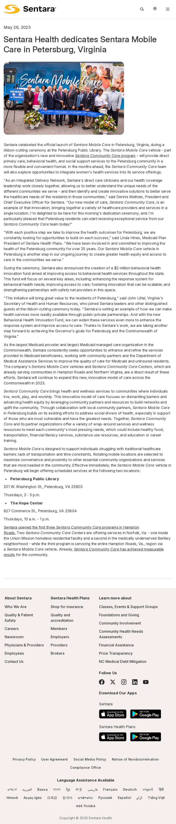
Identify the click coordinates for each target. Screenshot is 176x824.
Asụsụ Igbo (33, 798)
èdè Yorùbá (85, 806)
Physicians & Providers (24, 645)
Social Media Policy (90, 759)
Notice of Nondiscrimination (135, 759)
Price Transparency (116, 653)
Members (59, 628)
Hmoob (12, 798)
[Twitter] (113, 682)
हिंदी (161, 789)
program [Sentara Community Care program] (105, 155)
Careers (12, 628)
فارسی (93, 789)
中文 (79, 789)
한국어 (67, 798)
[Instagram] (123, 682)
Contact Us (14, 661)
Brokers (57, 653)
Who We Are (16, 606)
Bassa (42, 789)
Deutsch (130, 789)
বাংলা (57, 789)
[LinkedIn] (135, 682)
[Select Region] (155, 9)
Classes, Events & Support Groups (128, 606)
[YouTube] (145, 682)
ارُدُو (139, 798)
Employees (14, 653)
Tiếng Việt (156, 798)
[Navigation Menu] (167, 9)
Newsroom (14, 637)
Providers (59, 645)
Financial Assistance (116, 645)
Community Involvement (120, 623)
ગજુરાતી (147, 789)
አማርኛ (12, 789)
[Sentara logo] (30, 9)
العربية (27, 789)
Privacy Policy (24, 759)
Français (110, 789)
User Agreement (54, 759)
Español (124, 798)
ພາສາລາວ (85, 798)
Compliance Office (85, 767)
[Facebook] (101, 682)
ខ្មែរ (68, 789)
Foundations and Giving (119, 615)
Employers (60, 637)
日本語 (52, 798)
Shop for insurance (67, 606)
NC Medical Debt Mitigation (122, 661)
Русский (105, 798)
